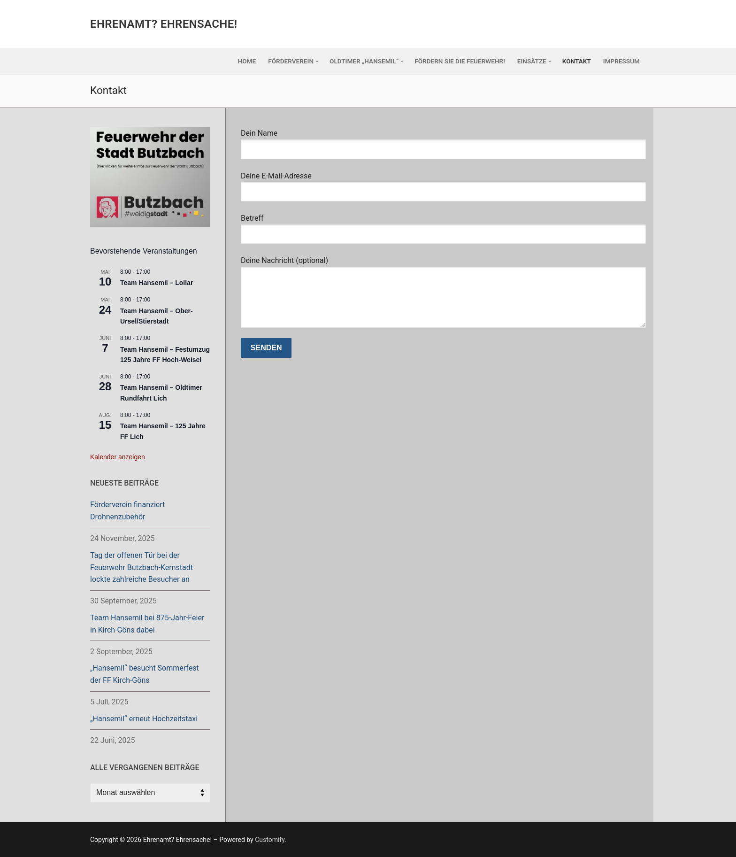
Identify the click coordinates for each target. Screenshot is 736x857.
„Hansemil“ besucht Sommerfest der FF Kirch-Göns (144, 674)
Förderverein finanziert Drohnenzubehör (127, 510)
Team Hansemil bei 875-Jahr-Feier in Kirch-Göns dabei (147, 623)
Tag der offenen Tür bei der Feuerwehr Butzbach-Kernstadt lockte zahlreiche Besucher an (141, 567)
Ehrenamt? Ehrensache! (164, 24)
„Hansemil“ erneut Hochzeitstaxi (144, 718)
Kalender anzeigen (117, 457)
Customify (269, 839)
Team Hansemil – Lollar (156, 282)
